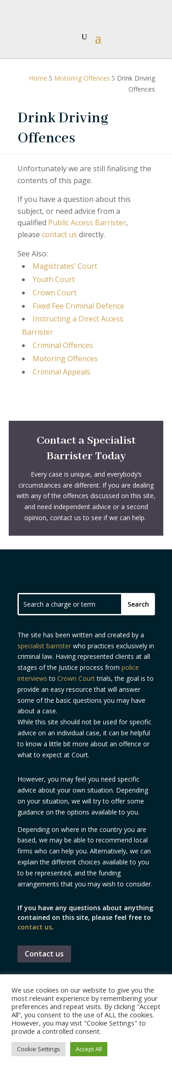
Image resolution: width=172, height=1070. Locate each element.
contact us (59, 234)
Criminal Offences (63, 345)
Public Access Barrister (87, 222)
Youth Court (54, 279)
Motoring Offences (65, 358)
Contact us (44, 954)
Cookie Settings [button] (38, 1049)
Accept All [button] (89, 1049)
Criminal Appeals (61, 372)
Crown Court (55, 293)
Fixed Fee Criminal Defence (78, 306)
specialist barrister (44, 645)
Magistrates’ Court (65, 266)
